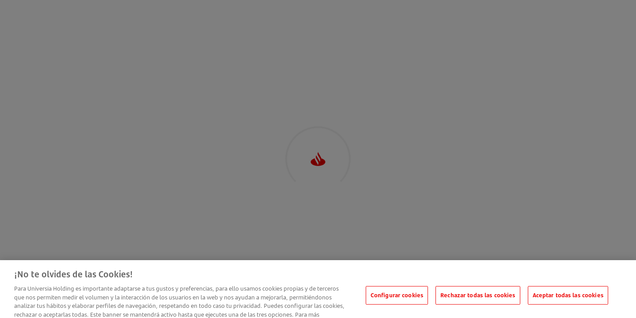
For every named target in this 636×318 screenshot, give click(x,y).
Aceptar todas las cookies (568, 299)
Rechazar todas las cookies (477, 299)
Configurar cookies (397, 299)
